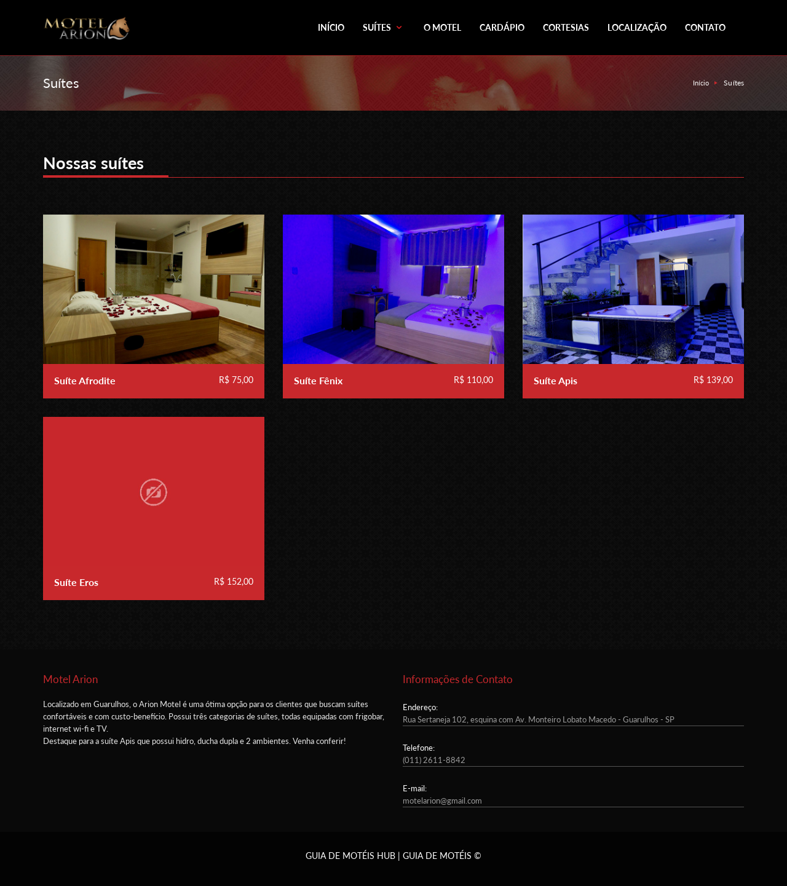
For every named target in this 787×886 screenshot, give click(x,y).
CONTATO (705, 27)
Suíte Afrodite (85, 380)
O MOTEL (442, 27)
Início (701, 83)
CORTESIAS (566, 27)
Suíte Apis (555, 380)
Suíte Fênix (318, 380)
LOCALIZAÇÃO (636, 27)
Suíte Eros (76, 582)
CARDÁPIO (502, 27)
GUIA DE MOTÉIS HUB (350, 855)
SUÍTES (384, 27)
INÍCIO (331, 27)
